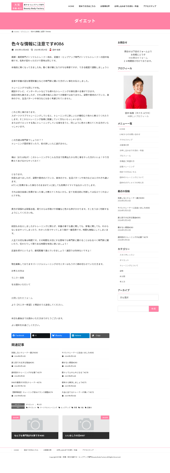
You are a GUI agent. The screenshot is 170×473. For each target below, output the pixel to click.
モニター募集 (17, 277)
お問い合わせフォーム (22, 298)
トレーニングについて (129, 265)
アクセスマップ (126, 139)
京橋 (75, 408)
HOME (122, 129)
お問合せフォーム (139, 58)
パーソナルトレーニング (48, 408)
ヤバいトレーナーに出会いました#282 (78, 352)
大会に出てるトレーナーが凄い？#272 (78, 392)
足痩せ (89, 408)
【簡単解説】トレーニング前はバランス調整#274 (32, 392)
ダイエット (30, 404)
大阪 (82, 408)
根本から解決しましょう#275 (74, 382)
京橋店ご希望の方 (127, 161)
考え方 (39, 404)
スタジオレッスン (127, 255)
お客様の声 (124, 145)
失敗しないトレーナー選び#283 (24, 352)
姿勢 (121, 271)
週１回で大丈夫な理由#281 (22, 362)
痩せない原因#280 (69, 362)
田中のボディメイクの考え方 (132, 182)
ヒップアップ (65, 408)
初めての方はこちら (128, 172)
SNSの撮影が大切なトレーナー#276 (26, 382)
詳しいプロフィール (139, 116)
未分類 (122, 276)
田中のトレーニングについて (132, 177)
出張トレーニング (127, 166)
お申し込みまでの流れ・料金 (132, 150)
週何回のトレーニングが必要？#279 (26, 372)
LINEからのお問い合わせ (130, 134)
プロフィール (125, 156)
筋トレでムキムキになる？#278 (75, 372)
